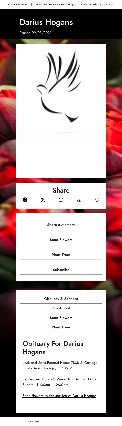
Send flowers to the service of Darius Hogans (59, 395)
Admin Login (33, 421)
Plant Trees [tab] (61, 327)
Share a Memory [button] (61, 224)
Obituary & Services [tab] (61, 298)
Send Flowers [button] (61, 239)
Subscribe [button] (61, 269)
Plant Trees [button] (61, 254)
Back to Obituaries (17, 4)
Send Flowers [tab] (61, 317)
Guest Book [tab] (61, 308)
